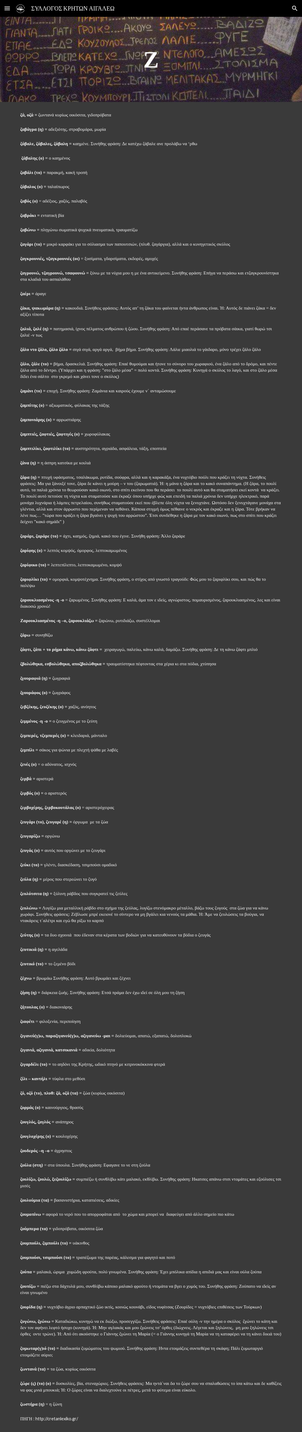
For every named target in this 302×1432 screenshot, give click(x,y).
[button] (7, 8)
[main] (151, 59)
